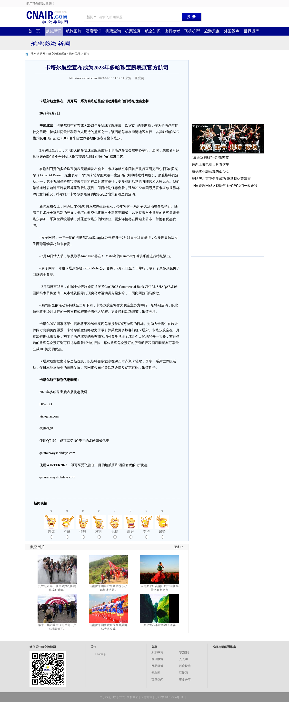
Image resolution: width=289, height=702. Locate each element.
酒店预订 (93, 31)
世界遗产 (251, 31)
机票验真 (133, 31)
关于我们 (105, 697)
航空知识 (152, 31)
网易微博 (157, 666)
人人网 (183, 659)
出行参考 (172, 31)
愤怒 (83, 534)
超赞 (162, 534)
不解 (67, 534)
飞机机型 (192, 31)
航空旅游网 (38, 54)
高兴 (130, 534)
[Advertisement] (227, 90)
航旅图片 (73, 31)
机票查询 (113, 31)
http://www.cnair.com (83, 78)
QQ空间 (184, 652)
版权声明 (133, 697)
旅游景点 (212, 31)
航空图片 (37, 547)
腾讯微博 (157, 659)
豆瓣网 (183, 672)
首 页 (34, 31)
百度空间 (157, 679)
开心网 (155, 672)
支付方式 (146, 697)
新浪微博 (157, 652)
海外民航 (75, 54)
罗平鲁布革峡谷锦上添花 (159, 625)
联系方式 (119, 697)
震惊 (51, 534)
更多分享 (185, 679)
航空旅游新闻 (57, 54)
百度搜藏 (185, 666)
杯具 (98, 534)
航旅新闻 (54, 31)
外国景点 (231, 31)
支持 (146, 534)
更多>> (178, 547)
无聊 (114, 534)
